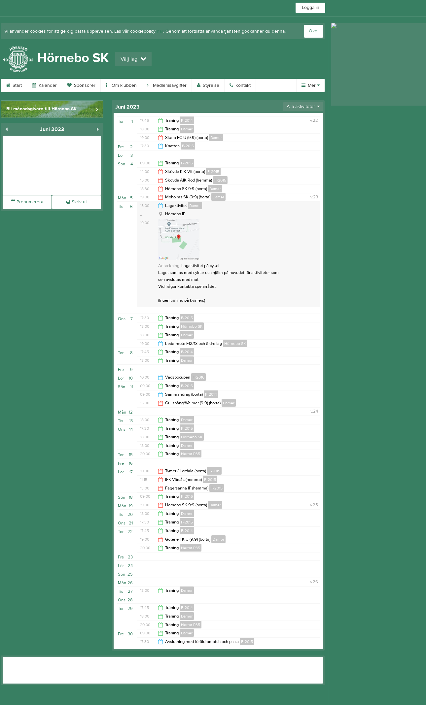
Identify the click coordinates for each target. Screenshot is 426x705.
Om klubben (121, 85)
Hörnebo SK (191, 326)
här (160, 31)
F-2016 (188, 146)
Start (14, 85)
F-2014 (187, 120)
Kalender (44, 85)
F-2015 (213, 171)
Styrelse (208, 85)
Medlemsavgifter (167, 85)
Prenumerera (27, 202)
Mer (311, 85)
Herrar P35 (190, 453)
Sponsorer (81, 85)
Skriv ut (76, 202)
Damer (187, 129)
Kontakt (240, 85)
